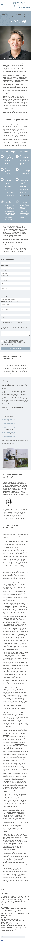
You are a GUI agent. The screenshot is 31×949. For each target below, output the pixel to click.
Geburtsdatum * (5, 291)
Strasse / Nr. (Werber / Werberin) (10, 312)
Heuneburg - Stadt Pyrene (12, 696)
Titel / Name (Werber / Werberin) (10, 301)
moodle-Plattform (7, 757)
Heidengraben (18, 815)
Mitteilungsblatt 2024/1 (10, 432)
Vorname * (4, 270)
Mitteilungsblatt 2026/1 (10, 415)
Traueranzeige (24, 872)
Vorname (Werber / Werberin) (9, 306)
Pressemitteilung (6, 689)
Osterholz (19, 813)
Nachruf (4, 828)
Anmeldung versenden (15, 348)
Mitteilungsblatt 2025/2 (10, 419)
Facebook (2, 940)
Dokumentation (6, 575)
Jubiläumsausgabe (20, 776)
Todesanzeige (6, 827)
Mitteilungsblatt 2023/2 (10, 436)
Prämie (11, 136)
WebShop (26, 195)
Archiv (20, 442)
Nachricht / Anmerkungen (8, 337)
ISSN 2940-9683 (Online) (22, 387)
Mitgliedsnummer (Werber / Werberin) (11, 322)
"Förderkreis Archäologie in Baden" (22, 534)
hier (17, 877)
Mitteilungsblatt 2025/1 (10, 423)
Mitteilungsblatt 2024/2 (10, 428)
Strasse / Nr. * (5, 275)
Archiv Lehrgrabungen (11, 577)
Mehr (2, 904)
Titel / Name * (5, 265)
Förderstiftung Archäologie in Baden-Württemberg (14, 129)
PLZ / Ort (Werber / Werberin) (9, 317)
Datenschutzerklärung (8, 341)
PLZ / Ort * (4, 280)
